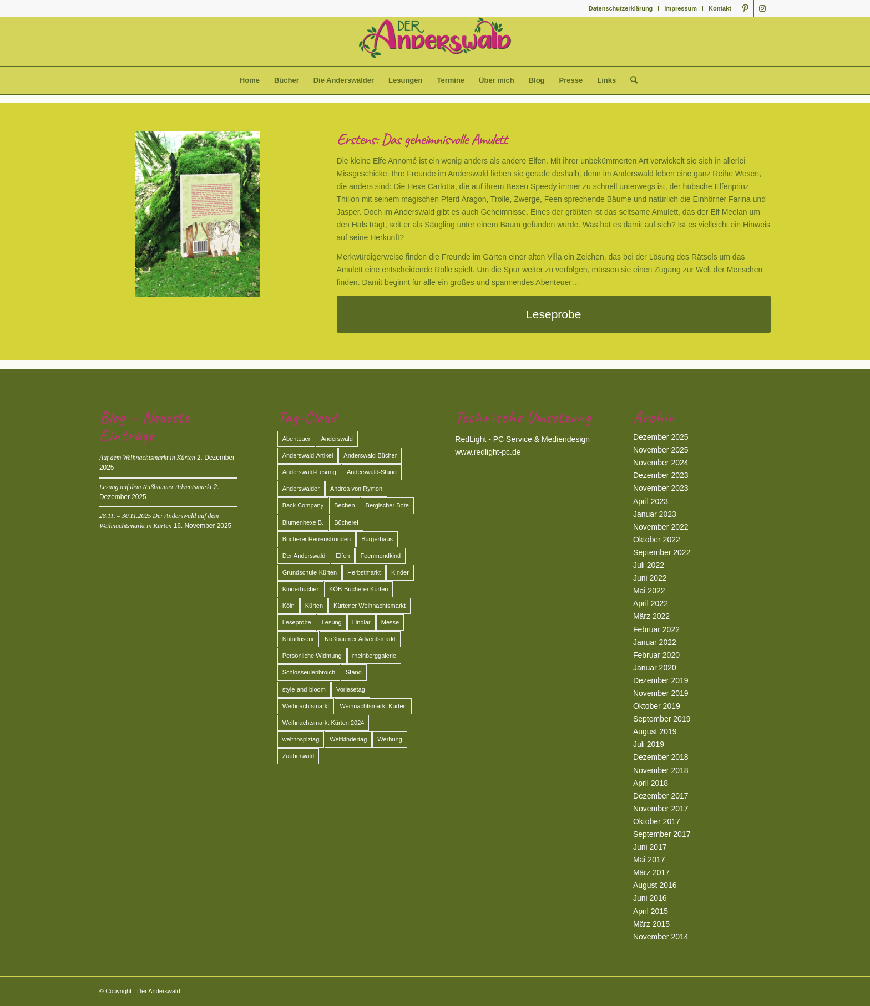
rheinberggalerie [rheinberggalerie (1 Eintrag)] (374, 655)
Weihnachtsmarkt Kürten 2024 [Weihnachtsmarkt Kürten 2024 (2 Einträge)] (323, 722)
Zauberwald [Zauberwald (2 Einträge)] (298, 756)
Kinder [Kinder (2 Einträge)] (400, 572)
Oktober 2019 (656, 706)
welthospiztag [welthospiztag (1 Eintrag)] (301, 739)
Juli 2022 (648, 565)
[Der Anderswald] (435, 41)
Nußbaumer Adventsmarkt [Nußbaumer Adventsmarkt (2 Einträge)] (360, 639)
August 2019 (655, 731)
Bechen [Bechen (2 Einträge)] (344, 505)
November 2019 (661, 693)
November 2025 (661, 449)
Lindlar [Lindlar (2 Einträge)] (361, 622)
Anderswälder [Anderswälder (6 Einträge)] (301, 488)
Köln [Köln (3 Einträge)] (288, 605)
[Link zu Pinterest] (745, 8)
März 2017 (651, 872)
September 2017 (662, 834)
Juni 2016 (650, 897)
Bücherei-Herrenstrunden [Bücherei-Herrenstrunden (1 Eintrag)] (316, 539)
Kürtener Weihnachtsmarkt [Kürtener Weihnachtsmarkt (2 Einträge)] (369, 605)
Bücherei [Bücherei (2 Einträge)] (346, 522)
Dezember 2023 (661, 475)
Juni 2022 (650, 577)
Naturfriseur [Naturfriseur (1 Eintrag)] (298, 639)
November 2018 (661, 770)
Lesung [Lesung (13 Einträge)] (332, 622)
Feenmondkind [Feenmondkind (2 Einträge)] (380, 555)
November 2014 (661, 936)
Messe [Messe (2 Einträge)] (390, 622)
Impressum (680, 8)
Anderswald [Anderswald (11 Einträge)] (336, 438)
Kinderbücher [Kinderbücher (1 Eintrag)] (300, 589)
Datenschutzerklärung (621, 8)
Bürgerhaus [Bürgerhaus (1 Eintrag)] (377, 539)
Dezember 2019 (661, 680)
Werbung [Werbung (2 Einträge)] (389, 739)
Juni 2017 (650, 846)
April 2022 (650, 603)
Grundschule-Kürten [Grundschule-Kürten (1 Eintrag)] (309, 572)
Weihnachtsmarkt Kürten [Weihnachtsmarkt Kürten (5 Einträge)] (373, 706)
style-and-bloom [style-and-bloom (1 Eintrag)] (304, 689)
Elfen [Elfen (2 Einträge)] (343, 555)
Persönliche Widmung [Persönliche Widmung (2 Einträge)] (312, 655)
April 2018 (650, 783)
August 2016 (655, 885)
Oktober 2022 (656, 539)
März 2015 (651, 923)
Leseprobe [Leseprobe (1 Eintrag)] (296, 622)
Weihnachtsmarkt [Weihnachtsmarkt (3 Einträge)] (306, 706)
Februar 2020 (656, 655)
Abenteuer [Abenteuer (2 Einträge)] (296, 438)
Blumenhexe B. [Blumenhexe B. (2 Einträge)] (303, 522)
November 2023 (661, 488)
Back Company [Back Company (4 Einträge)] (303, 505)
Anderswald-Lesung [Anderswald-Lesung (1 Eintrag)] (309, 472)
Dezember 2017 (661, 795)
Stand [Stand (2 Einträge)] (354, 672)
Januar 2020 (654, 667)
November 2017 (661, 808)
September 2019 (662, 718)
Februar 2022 (656, 629)
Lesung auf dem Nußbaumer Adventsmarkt (155, 487)
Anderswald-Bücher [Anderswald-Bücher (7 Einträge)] (370, 455)
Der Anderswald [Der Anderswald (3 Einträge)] (304, 555)
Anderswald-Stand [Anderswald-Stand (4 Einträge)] (372, 472)
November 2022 (661, 526)
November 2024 (661, 462)
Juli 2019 (648, 744)
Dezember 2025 (661, 437)
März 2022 (651, 616)
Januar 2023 (654, 514)
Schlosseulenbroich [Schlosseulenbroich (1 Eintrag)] (308, 672)
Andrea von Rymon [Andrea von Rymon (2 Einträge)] (356, 488)
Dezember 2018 (661, 757)
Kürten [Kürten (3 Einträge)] (314, 605)
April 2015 (650, 911)
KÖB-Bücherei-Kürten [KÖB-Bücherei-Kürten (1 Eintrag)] (358, 589)
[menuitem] (621, 8)
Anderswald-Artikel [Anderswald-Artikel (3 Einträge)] (307, 455)
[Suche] (630, 80)
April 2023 (650, 501)
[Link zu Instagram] (762, 8)
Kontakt (720, 8)
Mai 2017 (649, 859)
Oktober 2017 (656, 821)
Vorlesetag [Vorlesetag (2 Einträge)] (350, 689)
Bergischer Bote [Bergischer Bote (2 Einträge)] (387, 505)
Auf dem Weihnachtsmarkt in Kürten (147, 457)
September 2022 (662, 552)
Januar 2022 (654, 642)
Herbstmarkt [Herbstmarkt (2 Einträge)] (364, 572)
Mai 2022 (649, 590)
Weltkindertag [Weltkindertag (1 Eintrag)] (348, 739)
